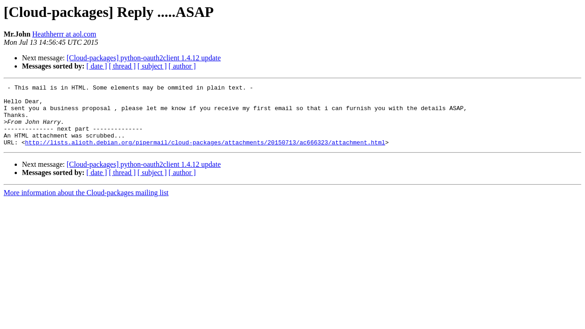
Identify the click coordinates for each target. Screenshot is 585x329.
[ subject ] (152, 66)
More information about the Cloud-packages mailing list (86, 205)
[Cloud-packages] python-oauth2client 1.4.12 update (144, 58)
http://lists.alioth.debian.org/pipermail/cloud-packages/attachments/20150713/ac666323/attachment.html (205, 154)
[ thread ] (122, 66)
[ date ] (96, 66)
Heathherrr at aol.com (64, 34)
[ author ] (182, 66)
